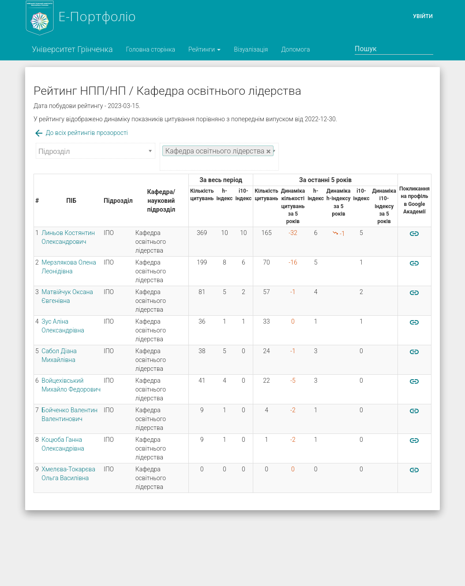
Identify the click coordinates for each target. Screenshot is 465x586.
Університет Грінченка (72, 49)
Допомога (295, 49)
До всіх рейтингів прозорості (81, 132)
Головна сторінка (150, 49)
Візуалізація (251, 49)
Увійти (423, 16)
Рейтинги (204, 49)
